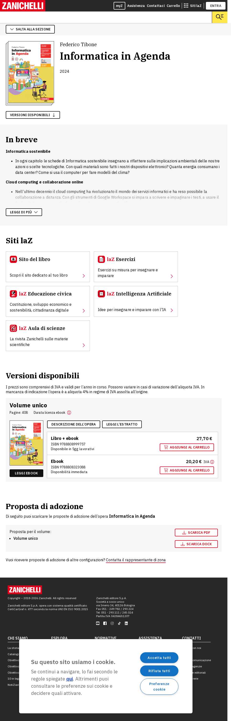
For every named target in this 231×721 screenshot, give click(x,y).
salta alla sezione (30, 29)
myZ (119, 6)
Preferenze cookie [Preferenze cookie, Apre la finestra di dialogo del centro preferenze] (159, 686)
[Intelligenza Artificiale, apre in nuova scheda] (136, 301)
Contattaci (156, 6)
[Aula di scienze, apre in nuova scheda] (48, 335)
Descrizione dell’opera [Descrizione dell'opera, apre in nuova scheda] (73, 424)
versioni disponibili (33, 115)
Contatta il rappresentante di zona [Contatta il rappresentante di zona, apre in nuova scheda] (136, 559)
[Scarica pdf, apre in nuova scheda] (196, 532)
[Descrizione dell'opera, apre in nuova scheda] (73, 424)
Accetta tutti (159, 657)
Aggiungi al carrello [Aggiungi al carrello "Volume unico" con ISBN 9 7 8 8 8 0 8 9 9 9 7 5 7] (187, 447)
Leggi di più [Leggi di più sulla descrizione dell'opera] (24, 212)
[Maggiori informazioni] (209, 461)
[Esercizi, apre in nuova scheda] (136, 266)
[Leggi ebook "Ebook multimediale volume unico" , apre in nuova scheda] (26, 473)
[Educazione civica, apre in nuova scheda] (48, 301)
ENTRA (215, 6)
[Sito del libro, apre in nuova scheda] (48, 266)
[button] (69, 412)
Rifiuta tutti (159, 671)
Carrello (173, 6)
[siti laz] (193, 5)
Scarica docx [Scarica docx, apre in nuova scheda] (196, 544)
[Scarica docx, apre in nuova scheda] (196, 544)
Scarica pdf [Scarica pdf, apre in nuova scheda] (196, 532)
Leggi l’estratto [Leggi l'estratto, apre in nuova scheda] (122, 424)
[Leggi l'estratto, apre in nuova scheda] (122, 424)
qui (69, 679)
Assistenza (136, 6)
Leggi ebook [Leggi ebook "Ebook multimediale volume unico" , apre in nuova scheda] (26, 473)
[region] (105, 676)
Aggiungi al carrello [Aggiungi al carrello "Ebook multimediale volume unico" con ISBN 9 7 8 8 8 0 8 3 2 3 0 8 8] (187, 470)
